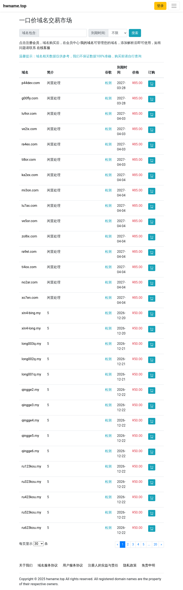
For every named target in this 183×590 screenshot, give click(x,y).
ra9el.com (29, 252)
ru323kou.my (31, 482)
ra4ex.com (29, 144)
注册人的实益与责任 (103, 565)
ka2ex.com (30, 175)
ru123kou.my (31, 466)
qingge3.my (30, 405)
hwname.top (14, 5)
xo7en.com (30, 298)
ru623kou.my (31, 528)
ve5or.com (29, 221)
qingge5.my (30, 436)
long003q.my (31, 344)
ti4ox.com (29, 267)
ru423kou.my (31, 497)
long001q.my (31, 374)
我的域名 (87, 43)
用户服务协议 (73, 565)
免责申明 (148, 565)
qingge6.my (30, 451)
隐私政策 (130, 565)
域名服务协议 (48, 565)
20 (155, 544)
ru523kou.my (31, 512)
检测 (108, 83)
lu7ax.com (29, 206)
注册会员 (32, 43)
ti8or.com (29, 160)
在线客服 (43, 48)
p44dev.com (31, 83)
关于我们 (26, 565)
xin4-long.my (31, 328)
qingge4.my (30, 420)
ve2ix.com (29, 129)
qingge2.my (30, 390)
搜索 (135, 33)
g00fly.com (30, 98)
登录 (160, 6)
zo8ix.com (29, 236)
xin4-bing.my (31, 313)
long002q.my (31, 359)
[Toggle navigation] (174, 6)
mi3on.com (30, 190)
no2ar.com (30, 282)
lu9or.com (29, 114)
